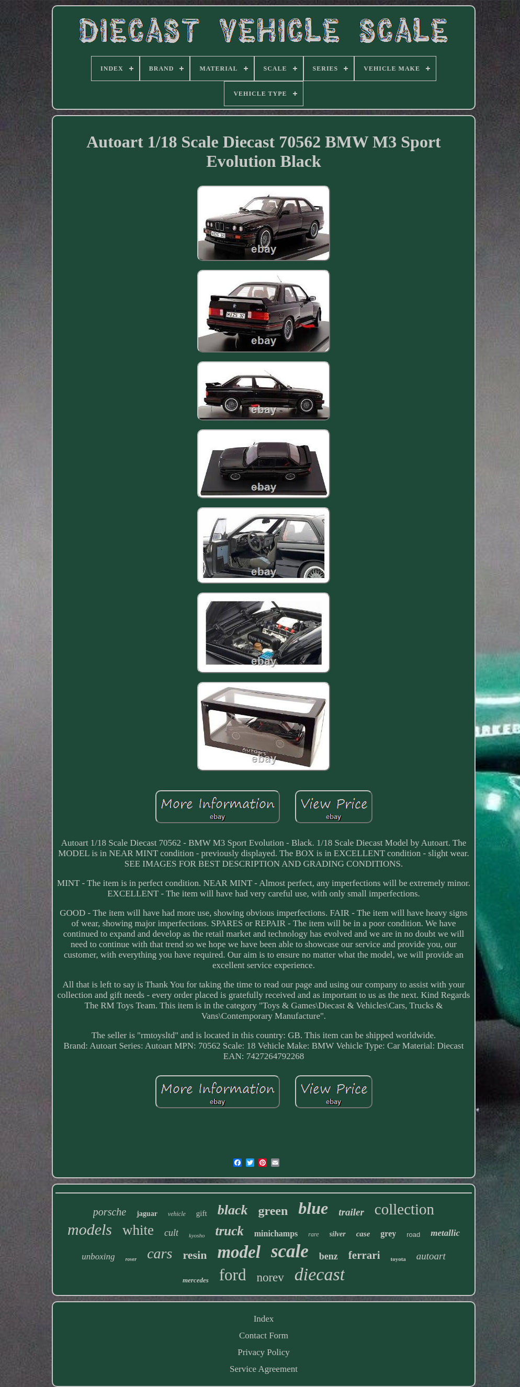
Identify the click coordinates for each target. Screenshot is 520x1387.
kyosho (197, 1235)
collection (404, 1209)
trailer (351, 1212)
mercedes (196, 1280)
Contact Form (263, 1335)
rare (313, 1234)
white (138, 1230)
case (363, 1234)
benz (328, 1256)
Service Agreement (264, 1369)
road (413, 1234)
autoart (431, 1255)
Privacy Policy (264, 1352)
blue (313, 1208)
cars (159, 1253)
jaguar (147, 1214)
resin (195, 1254)
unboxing (98, 1256)
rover (131, 1259)
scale (290, 1251)
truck (230, 1231)
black (233, 1210)
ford (232, 1275)
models (89, 1229)
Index (264, 1319)
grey (388, 1233)
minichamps (276, 1233)
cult (171, 1232)
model (238, 1252)
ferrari (364, 1255)
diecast (320, 1274)
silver (338, 1234)
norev (270, 1277)
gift (201, 1213)
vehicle (177, 1214)
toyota (397, 1259)
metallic (445, 1233)
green (273, 1211)
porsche (109, 1212)
